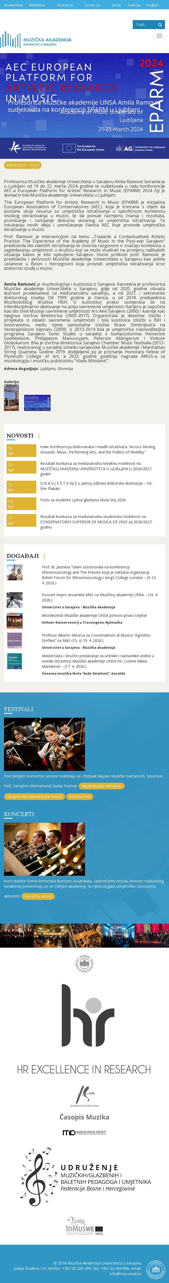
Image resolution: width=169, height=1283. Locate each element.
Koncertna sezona (38, 896)
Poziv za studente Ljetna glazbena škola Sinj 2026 (83, 499)
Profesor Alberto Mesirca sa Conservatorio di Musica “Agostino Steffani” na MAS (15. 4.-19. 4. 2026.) (96, 638)
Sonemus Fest (79, 796)
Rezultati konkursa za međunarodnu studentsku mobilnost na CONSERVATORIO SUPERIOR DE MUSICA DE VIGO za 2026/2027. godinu (96, 522)
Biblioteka (37, 5)
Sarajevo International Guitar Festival (34, 796)
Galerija (134, 5)
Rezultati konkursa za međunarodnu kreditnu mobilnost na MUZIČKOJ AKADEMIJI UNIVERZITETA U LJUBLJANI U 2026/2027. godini (96, 468)
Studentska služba (13, 7)
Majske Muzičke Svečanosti (102, 786)
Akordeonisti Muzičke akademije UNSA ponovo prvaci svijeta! (94, 615)
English (152, 5)
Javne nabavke (114, 7)
